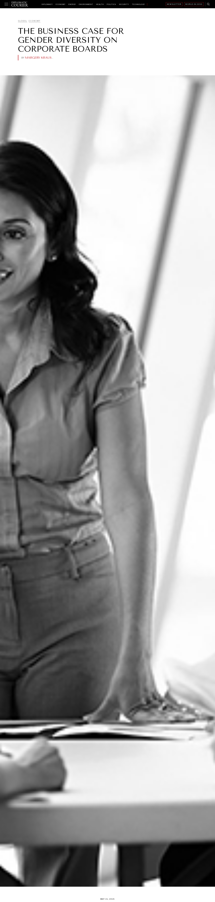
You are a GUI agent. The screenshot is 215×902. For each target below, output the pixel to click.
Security (124, 4)
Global (22, 21)
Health (100, 4)
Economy (60, 4)
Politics (111, 4)
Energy (72, 4)
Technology (138, 4)
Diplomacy (47, 4)
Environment (86, 4)
